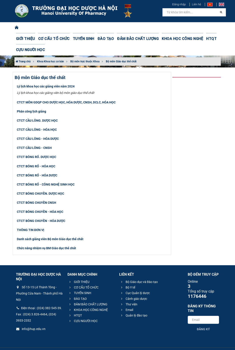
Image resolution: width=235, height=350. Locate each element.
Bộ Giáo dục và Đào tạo (139, 271)
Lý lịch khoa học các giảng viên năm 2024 (46, 75)
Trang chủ (23, 50)
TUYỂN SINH (75, 39)
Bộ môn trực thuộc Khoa (84, 50)
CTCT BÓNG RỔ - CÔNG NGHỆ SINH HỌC (46, 173)
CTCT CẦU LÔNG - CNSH (34, 136)
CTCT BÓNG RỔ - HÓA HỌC (36, 155)
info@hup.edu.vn (30, 318)
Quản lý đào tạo (133, 304)
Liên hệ (196, 4)
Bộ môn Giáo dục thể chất (121, 50)
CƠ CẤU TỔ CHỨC (49, 39)
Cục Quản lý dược (135, 282)
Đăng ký (203, 318)
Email (126, 299)
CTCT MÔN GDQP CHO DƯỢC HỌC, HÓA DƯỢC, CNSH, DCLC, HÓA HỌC (66, 91)
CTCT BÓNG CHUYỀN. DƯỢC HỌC (40, 182)
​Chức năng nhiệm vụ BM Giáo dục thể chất (46, 237)
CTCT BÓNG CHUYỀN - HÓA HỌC (40, 200)
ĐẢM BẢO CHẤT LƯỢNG (124, 39)
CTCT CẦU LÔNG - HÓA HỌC (37, 118)
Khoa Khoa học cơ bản (50, 50)
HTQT (188, 39)
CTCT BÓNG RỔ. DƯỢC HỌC (36, 146)
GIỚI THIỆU (24, 39)
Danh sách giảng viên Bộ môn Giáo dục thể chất (50, 228)
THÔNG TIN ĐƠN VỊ (30, 219)
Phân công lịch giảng (31, 100)
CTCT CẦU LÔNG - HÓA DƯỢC (38, 127)
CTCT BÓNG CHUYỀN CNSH (36, 191)
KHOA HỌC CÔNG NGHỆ (163, 39)
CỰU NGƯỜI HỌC (209, 39)
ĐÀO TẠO (96, 39)
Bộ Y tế (127, 276)
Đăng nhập (179, 4)
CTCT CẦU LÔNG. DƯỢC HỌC (37, 109)
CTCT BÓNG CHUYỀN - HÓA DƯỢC (41, 210)
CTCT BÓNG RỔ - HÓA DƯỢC (37, 164)
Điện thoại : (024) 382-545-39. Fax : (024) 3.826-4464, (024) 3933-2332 (39, 303)
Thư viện (128, 293)
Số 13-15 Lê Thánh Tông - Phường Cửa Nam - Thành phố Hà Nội (39, 282)
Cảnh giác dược (133, 287)
